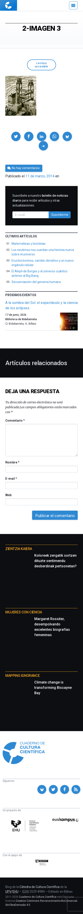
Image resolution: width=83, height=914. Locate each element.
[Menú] (73, 5)
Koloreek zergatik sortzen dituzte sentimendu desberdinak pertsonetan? (55, 560)
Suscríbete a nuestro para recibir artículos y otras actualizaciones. (40, 200)
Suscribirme (59, 214)
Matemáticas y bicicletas (29, 243)
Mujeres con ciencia (23, 612)
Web (8, 495)
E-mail (11, 478)
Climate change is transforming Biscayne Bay (53, 687)
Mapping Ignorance (22, 675)
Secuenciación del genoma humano (36, 282)
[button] (16, 136)
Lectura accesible (41, 64)
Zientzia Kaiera (18, 549)
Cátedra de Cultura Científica (39, 887)
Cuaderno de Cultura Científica (37, 896)
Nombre (12, 462)
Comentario (15, 420)
